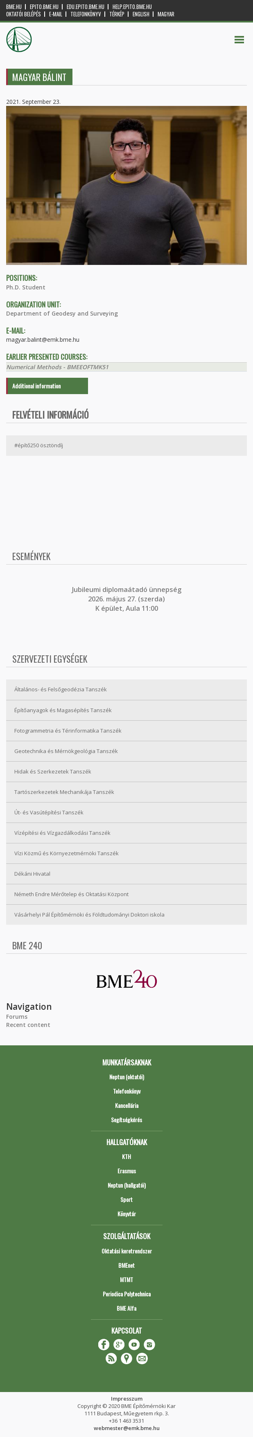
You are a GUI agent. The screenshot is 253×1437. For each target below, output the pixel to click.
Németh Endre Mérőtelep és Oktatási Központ (71, 894)
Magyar (166, 14)
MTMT (126, 1279)
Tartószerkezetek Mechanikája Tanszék (64, 792)
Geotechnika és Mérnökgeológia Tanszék (66, 751)
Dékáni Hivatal (32, 873)
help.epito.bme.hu (132, 6)
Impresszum (126, 1398)
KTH (126, 1156)
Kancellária (126, 1105)
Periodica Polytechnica (127, 1293)
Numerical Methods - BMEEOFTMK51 (57, 367)
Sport (126, 1199)
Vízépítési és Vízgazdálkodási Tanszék (62, 832)
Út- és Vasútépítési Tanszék (49, 812)
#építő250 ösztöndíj (38, 445)
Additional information (36, 385)
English (141, 14)
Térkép (116, 14)
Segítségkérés (126, 1119)
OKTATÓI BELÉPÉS (23, 14)
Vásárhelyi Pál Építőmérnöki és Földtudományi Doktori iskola (89, 914)
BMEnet (126, 1265)
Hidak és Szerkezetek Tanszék (52, 771)
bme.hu (14, 6)
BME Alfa (126, 1308)
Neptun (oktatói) (126, 1076)
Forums (16, 1016)
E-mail (55, 14)
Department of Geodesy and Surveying (62, 313)
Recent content (28, 1025)
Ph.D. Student (25, 287)
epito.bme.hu (44, 6)
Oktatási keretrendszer (127, 1250)
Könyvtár (126, 1213)
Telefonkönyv (85, 14)
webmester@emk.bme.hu (127, 1428)
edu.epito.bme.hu (85, 6)
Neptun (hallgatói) (127, 1185)
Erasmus (126, 1170)
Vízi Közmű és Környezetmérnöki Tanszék (66, 853)
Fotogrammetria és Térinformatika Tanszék (68, 730)
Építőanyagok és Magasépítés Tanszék (63, 710)
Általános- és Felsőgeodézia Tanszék (60, 689)
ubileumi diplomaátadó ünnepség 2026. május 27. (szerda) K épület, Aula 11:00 (127, 599)
